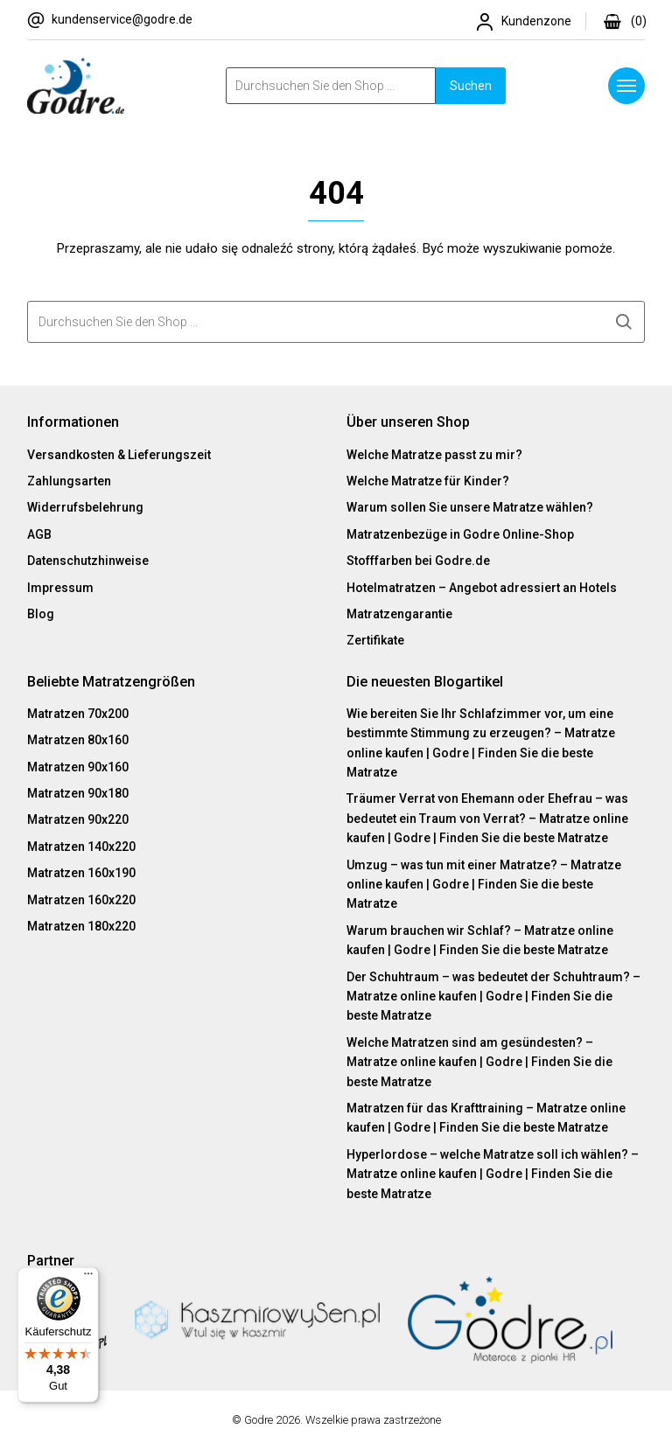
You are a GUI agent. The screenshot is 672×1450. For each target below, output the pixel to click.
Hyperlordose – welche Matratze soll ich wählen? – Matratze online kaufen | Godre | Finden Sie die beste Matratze (492, 1174)
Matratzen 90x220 (78, 819)
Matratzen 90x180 (78, 793)
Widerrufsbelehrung (85, 507)
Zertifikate (375, 640)
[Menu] (626, 85)
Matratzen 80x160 (78, 740)
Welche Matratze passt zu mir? (434, 455)
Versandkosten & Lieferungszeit (119, 455)
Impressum (60, 588)
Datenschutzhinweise (88, 561)
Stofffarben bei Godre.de (418, 561)
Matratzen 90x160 (78, 767)
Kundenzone (536, 21)
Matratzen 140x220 (81, 847)
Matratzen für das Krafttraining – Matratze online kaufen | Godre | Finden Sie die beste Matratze (486, 1117)
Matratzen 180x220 (81, 926)
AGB (39, 534)
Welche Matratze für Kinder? (427, 481)
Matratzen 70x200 (78, 714)
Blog (40, 614)
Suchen (471, 86)
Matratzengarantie (399, 614)
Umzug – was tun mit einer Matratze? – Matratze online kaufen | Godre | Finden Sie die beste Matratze (483, 884)
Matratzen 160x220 (81, 900)
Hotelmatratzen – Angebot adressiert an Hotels (481, 588)
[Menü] (88, 1277)
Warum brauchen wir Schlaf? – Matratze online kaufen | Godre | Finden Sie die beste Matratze (479, 940)
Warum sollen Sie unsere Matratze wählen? (469, 507)
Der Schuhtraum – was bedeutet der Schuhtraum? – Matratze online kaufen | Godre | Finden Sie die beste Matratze (493, 996)
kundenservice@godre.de (122, 19)
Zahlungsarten (69, 481)
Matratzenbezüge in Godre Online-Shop (460, 534)
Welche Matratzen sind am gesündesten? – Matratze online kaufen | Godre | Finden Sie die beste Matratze (479, 1062)
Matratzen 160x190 (81, 873)
